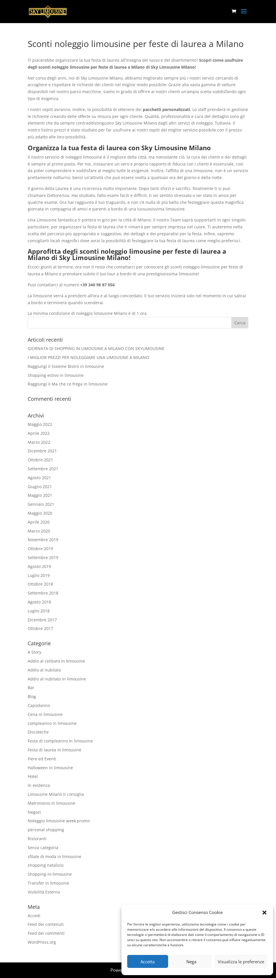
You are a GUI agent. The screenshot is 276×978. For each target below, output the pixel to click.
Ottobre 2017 (40, 628)
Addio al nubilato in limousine (57, 679)
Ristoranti (37, 838)
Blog (32, 696)
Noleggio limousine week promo (59, 820)
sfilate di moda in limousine (54, 856)
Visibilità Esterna (44, 892)
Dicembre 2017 (42, 619)
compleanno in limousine (52, 723)
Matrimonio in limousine (51, 803)
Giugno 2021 (40, 486)
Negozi (34, 812)
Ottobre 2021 (40, 459)
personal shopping (46, 829)
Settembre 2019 (43, 557)
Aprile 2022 (39, 433)
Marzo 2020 (39, 531)
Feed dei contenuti (46, 924)
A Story (34, 652)
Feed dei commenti (46, 933)
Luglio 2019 (39, 575)
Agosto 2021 (39, 477)
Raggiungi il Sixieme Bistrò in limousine (66, 366)
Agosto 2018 (39, 602)
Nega (191, 961)
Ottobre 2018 (40, 584)
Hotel (33, 776)
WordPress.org (42, 942)
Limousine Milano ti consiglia (56, 794)
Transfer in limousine (48, 883)
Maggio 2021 (40, 495)
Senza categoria (43, 847)
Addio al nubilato (44, 670)
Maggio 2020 (40, 513)
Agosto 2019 (39, 566)
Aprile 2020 (39, 522)
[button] (264, 912)
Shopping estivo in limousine (56, 375)
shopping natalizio (45, 865)
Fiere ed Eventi (42, 758)
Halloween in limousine (50, 767)
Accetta (147, 961)
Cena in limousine (45, 714)
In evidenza (39, 785)
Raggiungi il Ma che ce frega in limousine (68, 384)
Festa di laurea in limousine (54, 750)
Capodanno (39, 705)
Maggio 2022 (40, 424)
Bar (31, 687)
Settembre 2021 (43, 468)
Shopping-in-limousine (50, 874)
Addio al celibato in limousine (56, 661)
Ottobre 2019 (40, 548)
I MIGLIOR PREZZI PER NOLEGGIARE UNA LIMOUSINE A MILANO (88, 357)
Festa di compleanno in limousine (60, 741)
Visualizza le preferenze (241, 961)
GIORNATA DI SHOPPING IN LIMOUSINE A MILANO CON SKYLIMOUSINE (96, 348)
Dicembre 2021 (42, 451)
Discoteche (38, 732)
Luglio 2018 (39, 611)
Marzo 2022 (39, 442)
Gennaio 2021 (41, 504)
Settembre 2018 (43, 593)
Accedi (34, 915)
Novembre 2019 (43, 539)
